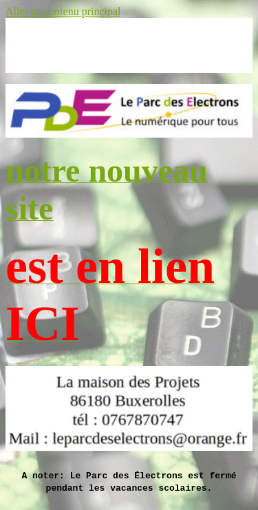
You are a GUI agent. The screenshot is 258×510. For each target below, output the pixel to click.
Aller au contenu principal (63, 11)
